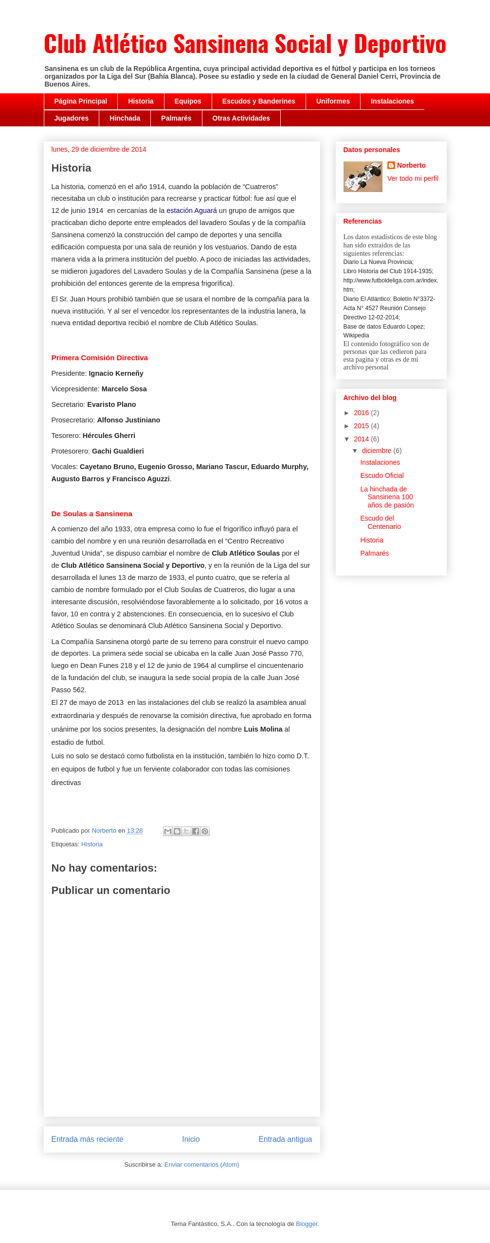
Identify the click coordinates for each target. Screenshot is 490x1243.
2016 (362, 413)
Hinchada (124, 118)
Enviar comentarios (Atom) (201, 1164)
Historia (140, 101)
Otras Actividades (242, 118)
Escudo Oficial (381, 475)
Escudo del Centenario (380, 522)
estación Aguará (191, 210)
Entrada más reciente (88, 1139)
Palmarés (176, 118)
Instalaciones (392, 101)
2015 (362, 426)
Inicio (191, 1139)
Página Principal (81, 101)
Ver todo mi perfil (412, 178)
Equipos (188, 101)
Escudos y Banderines (258, 101)
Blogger (306, 1223)
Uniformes (333, 101)
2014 (362, 439)
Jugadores (71, 118)
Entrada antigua (285, 1139)
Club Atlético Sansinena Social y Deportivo (245, 42)
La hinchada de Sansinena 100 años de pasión (387, 497)
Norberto (411, 165)
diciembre (378, 451)
